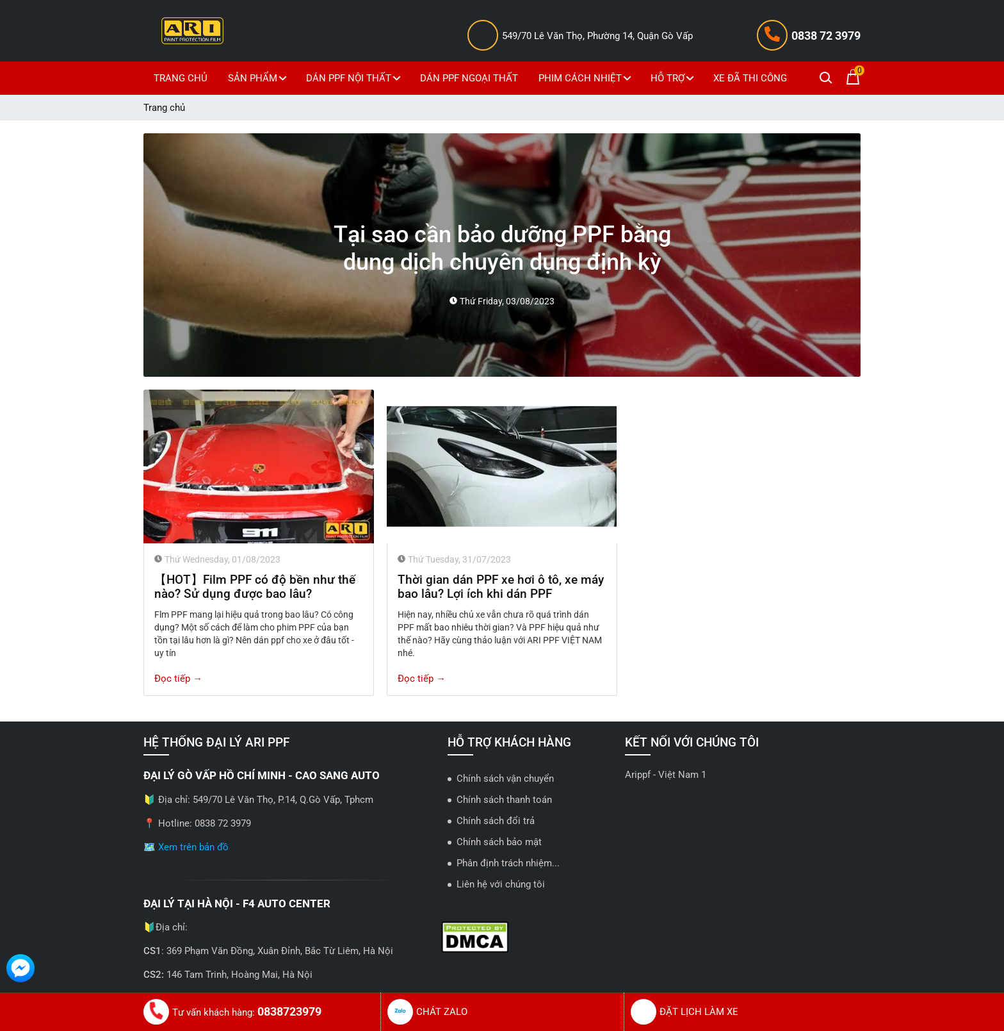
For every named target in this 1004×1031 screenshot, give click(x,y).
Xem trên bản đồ (193, 847)
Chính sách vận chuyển (505, 778)
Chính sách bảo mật (499, 842)
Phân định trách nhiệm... (508, 863)
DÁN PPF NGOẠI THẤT (469, 78)
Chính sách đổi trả (496, 821)
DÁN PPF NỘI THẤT (355, 78)
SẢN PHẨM (259, 78)
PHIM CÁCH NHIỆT (586, 78)
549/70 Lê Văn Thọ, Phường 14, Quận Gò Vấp (597, 36)
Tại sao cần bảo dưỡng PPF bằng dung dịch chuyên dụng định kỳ (502, 248)
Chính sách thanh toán (504, 799)
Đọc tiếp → (178, 678)
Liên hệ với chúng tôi (501, 884)
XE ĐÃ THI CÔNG (750, 78)
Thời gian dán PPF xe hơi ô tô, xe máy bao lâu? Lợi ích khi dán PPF (501, 587)
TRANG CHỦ (180, 78)
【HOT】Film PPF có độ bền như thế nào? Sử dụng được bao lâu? (254, 587)
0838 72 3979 (826, 35)
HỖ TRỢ (674, 78)
